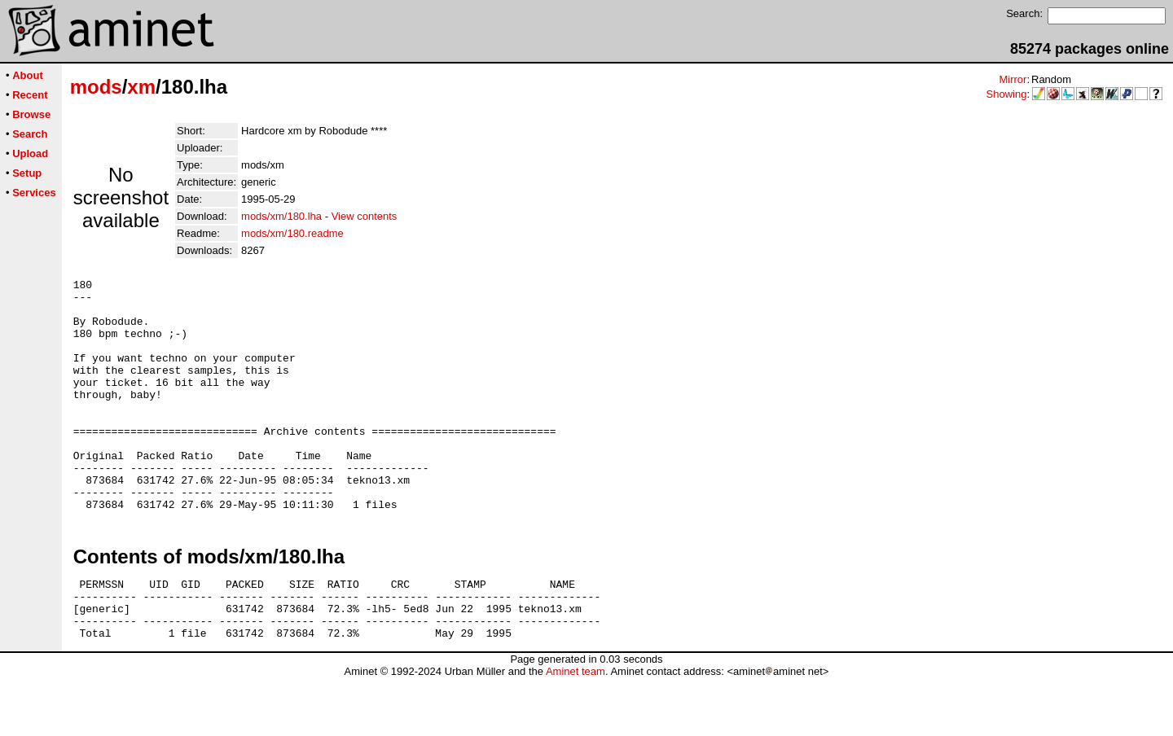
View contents (365, 216)
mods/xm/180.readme (292, 233)
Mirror (1012, 79)
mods (96, 87)
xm (141, 87)
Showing (1006, 94)
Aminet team (575, 730)
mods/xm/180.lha (281, 216)
